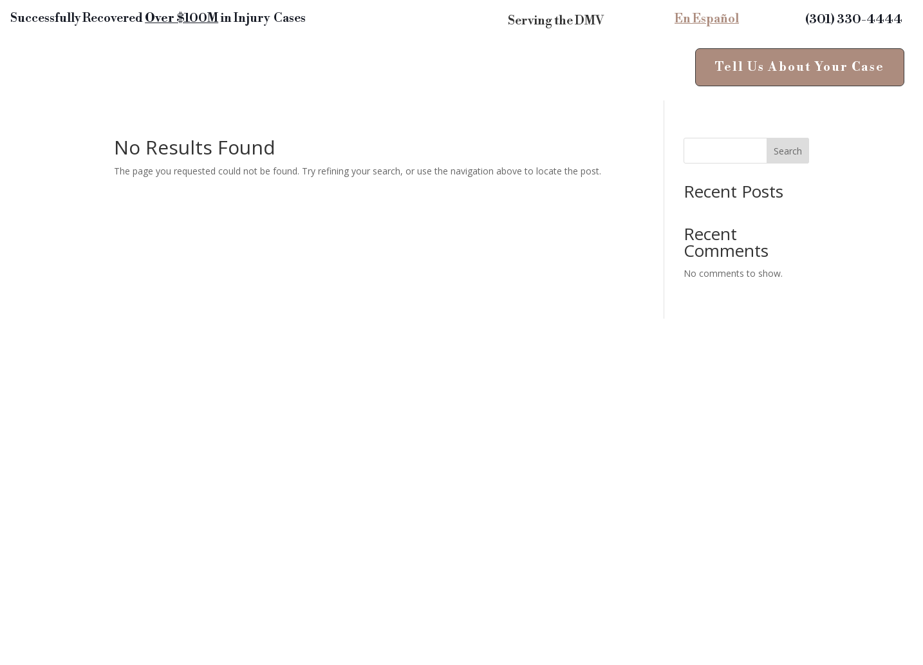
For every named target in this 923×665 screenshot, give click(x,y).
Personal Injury (108, 70)
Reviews (333, 70)
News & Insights (424, 70)
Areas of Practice (226, 70)
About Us (299, 89)
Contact (527, 70)
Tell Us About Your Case (799, 67)
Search (788, 151)
